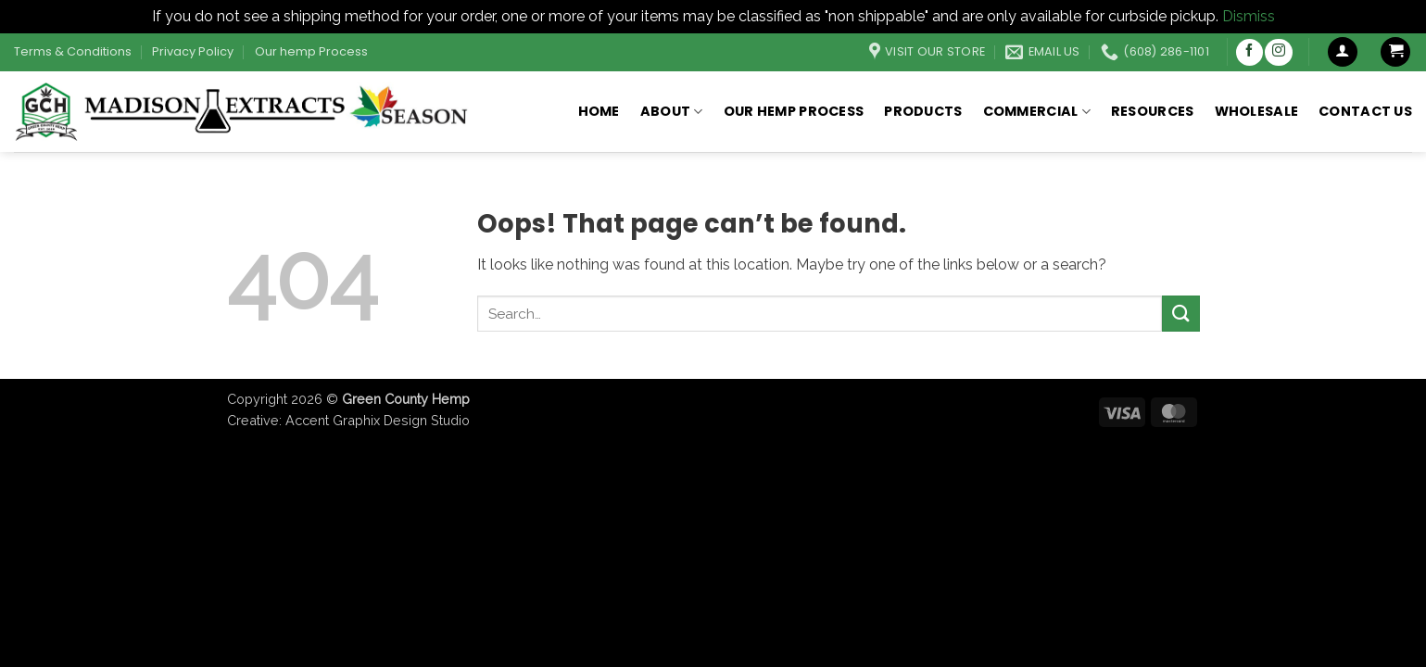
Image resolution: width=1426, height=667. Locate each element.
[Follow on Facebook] (1249, 52)
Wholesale (1257, 111)
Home (599, 111)
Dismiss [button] (1248, 16)
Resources (1152, 111)
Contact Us (1365, 111)
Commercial (1037, 111)
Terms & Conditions (73, 51)
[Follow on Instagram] (1278, 52)
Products (923, 111)
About (671, 111)
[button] (1342, 52)
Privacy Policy (192, 51)
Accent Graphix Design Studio (377, 420)
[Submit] (1180, 314)
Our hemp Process (311, 51)
